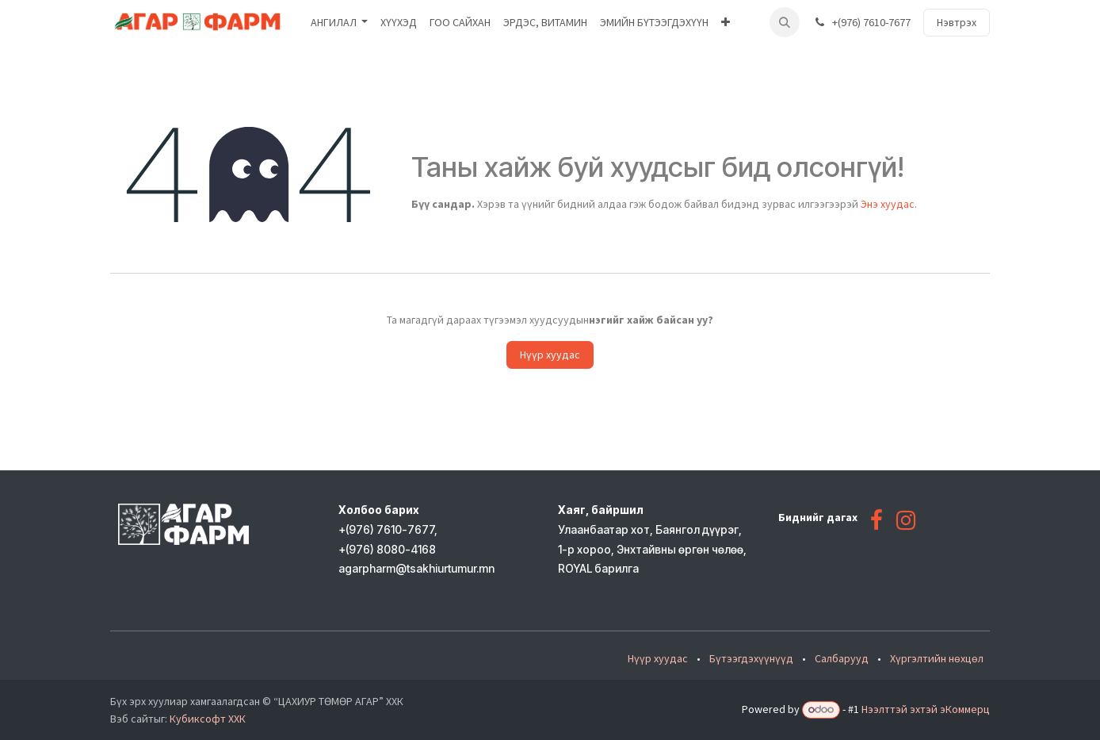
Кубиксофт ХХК (208, 718)
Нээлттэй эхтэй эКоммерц (925, 709)
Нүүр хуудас (550, 354)
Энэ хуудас (888, 204)
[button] (785, 22)
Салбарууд (842, 658)
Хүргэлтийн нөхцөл (937, 658)
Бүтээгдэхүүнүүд (751, 658)
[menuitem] (339, 22)
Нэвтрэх (956, 22)
